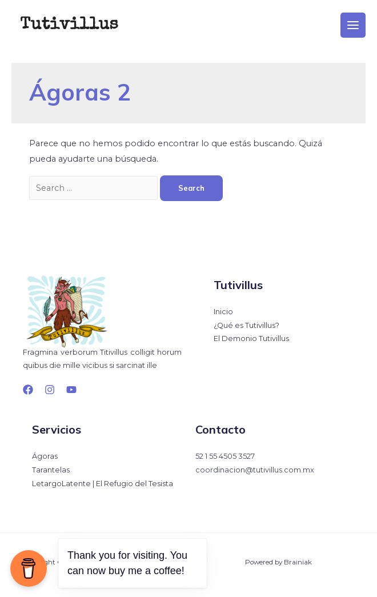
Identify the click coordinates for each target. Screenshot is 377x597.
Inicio (223, 311)
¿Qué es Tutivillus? (246, 325)
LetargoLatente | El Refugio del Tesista (102, 483)
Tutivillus (69, 25)
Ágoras (45, 456)
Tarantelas (51, 470)
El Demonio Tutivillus (251, 338)
